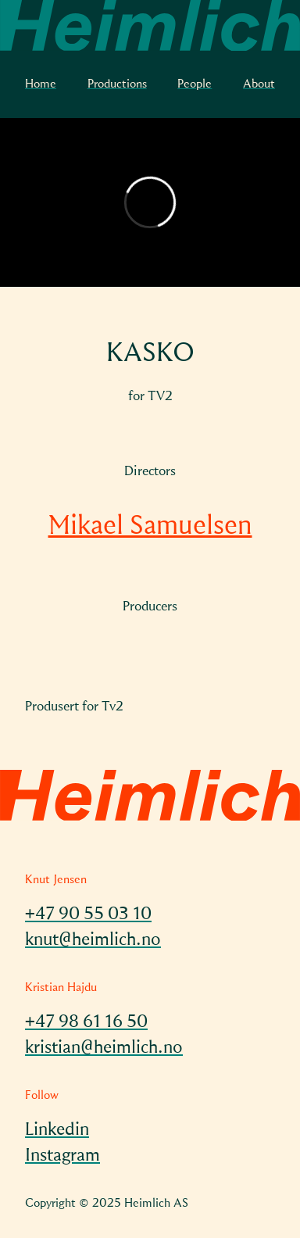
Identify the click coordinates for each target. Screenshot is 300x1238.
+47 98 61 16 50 (86, 1022)
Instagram (62, 1156)
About (259, 84)
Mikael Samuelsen (150, 527)
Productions (117, 84)
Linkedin (57, 1130)
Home (40, 84)
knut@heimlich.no (93, 940)
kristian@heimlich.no (104, 1048)
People (194, 84)
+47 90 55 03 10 (88, 914)
